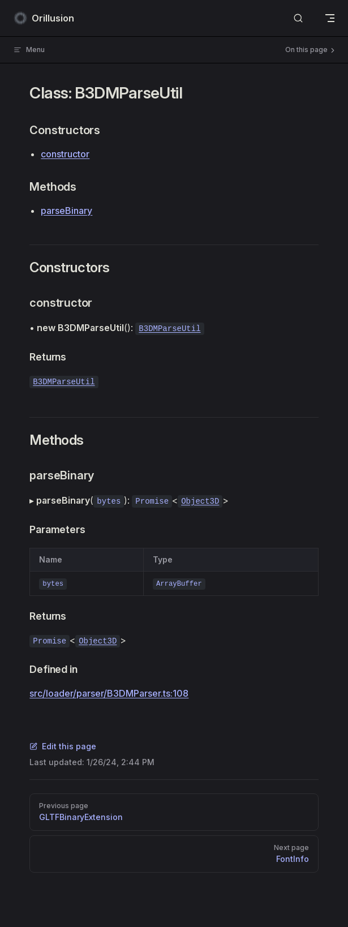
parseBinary (66, 210)
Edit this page (62, 746)
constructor (65, 154)
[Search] (298, 18)
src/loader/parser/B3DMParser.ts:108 (108, 693)
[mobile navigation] (329, 18)
